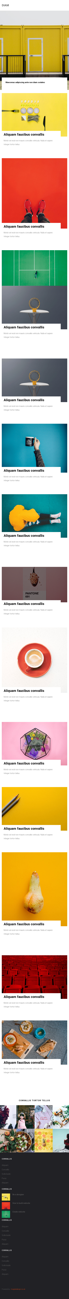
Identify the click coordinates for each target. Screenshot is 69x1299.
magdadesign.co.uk (18, 1289)
